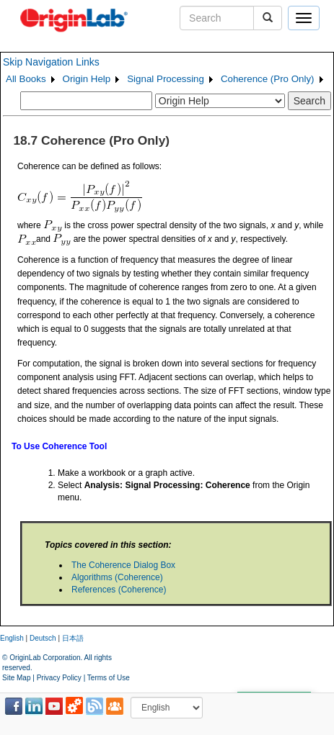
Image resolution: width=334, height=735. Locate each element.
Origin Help (87, 78)
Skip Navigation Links (51, 62)
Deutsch (43, 638)
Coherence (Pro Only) (268, 78)
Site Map (16, 678)
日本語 (73, 638)
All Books (26, 78)
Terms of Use (108, 678)
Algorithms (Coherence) (117, 577)
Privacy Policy (59, 678)
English (12, 638)
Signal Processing (165, 78)
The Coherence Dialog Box (123, 565)
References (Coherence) (118, 590)
